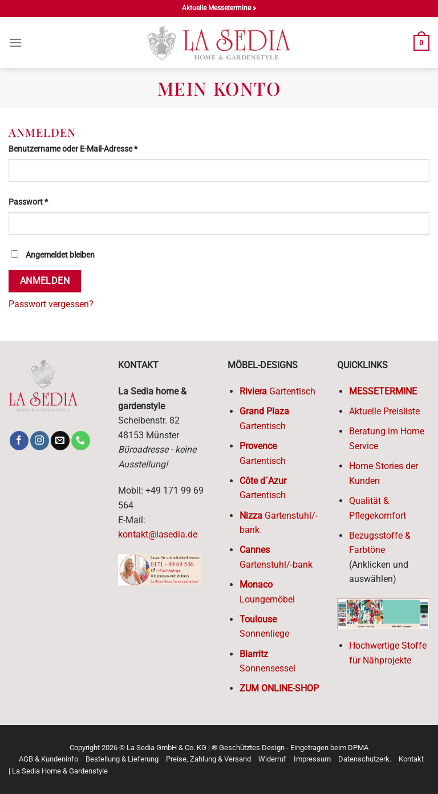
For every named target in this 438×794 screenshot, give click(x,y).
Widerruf (272, 759)
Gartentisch (277, 391)
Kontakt (411, 759)
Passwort (48, 201)
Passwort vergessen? (51, 304)
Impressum (312, 759)
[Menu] (15, 42)
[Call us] (80, 440)
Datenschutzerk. (364, 759)
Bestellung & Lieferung (122, 759)
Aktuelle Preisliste (384, 411)
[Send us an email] (60, 440)
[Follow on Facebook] (19, 440)
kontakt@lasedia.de (157, 534)
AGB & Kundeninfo (48, 759)
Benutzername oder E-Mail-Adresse (93, 148)
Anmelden (45, 281)
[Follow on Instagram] (39, 440)
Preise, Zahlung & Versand (208, 759)
